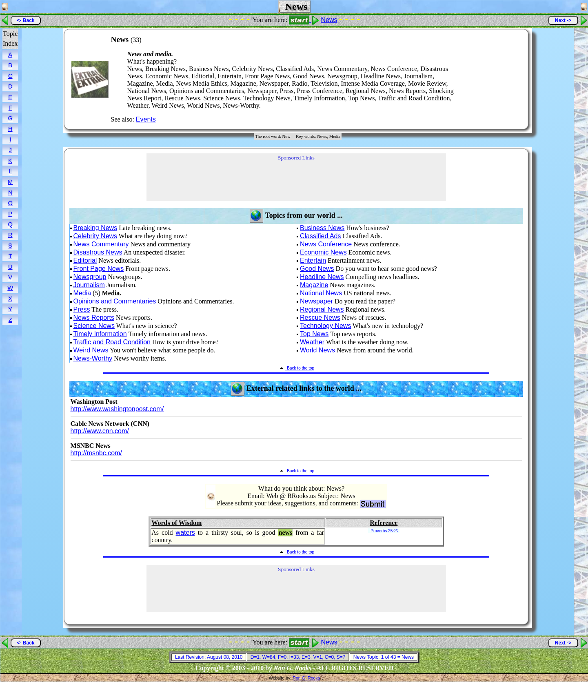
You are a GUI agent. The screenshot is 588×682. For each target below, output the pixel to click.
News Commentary (101, 244)
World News (317, 350)
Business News (322, 227)
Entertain (313, 260)
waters (185, 532)
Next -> (563, 20)
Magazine (314, 284)
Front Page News (98, 268)
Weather (312, 342)
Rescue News (320, 317)
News (329, 19)
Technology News (325, 325)
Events (146, 119)
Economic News (323, 252)
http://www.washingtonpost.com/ (117, 408)
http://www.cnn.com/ (100, 430)
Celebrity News (95, 235)
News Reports (93, 317)
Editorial (85, 260)
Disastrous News (97, 252)
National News (321, 293)
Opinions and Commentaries (114, 301)
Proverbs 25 (382, 531)
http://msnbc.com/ (96, 453)
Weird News (91, 350)
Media (82, 293)
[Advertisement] (497, 79)
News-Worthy (93, 358)
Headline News (322, 276)
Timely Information (100, 333)
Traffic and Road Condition (112, 342)
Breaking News (95, 227)
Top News (314, 333)
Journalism (89, 284)
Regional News (322, 309)
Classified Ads (320, 235)
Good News (317, 268)
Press (81, 309)
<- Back (25, 20)
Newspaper (316, 301)
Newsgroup (90, 276)
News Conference (326, 244)
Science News (94, 325)
